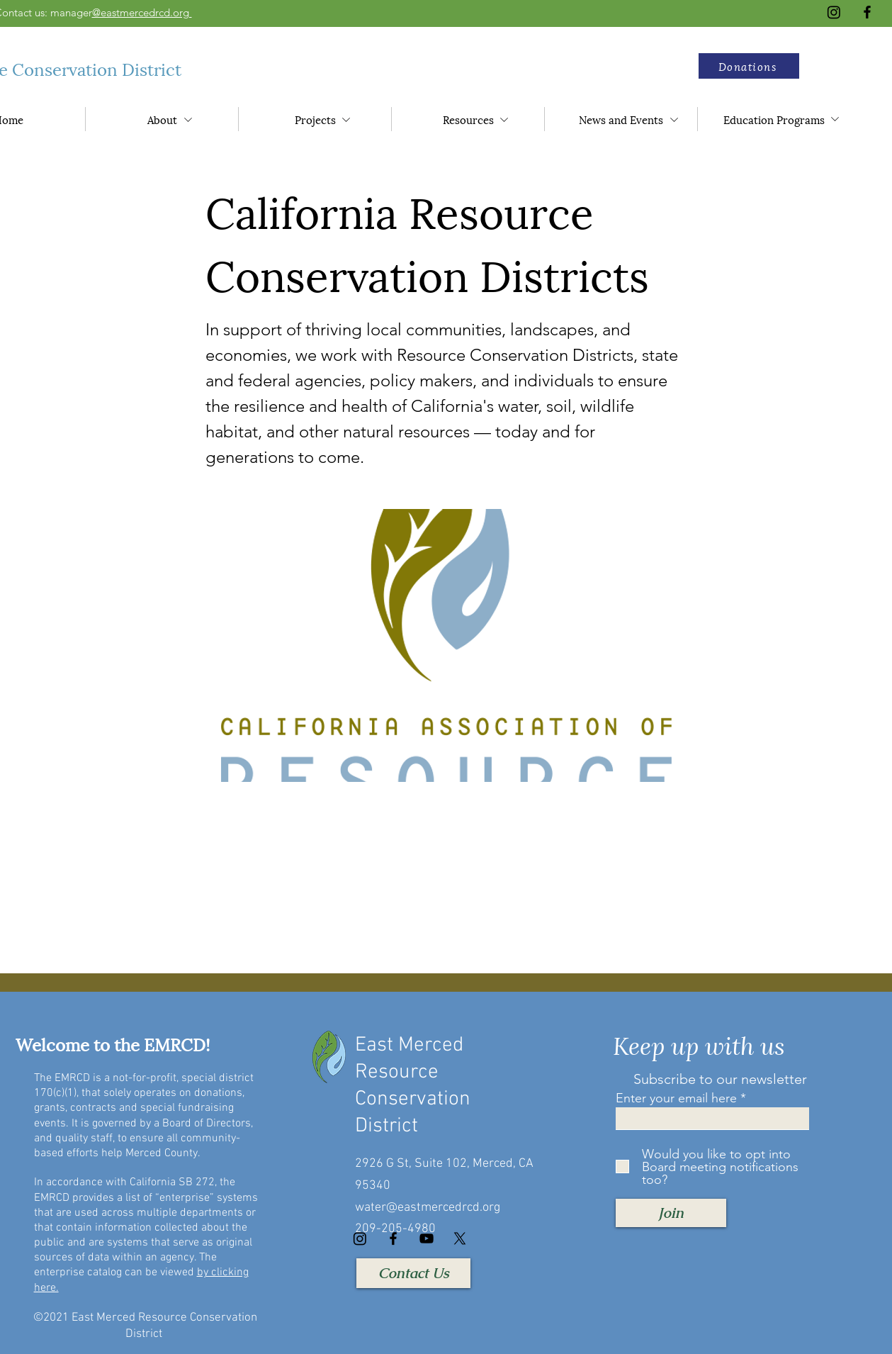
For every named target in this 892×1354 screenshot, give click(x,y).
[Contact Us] (413, 1273)
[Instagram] (833, 12)
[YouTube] (426, 1238)
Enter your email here (676, 1098)
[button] (749, 66)
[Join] (671, 1213)
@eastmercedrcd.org (142, 12)
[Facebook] (867, 12)
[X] (459, 1238)
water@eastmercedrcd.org (427, 1207)
